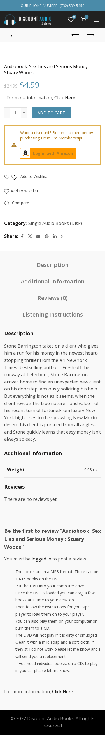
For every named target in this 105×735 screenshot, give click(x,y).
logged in (41, 559)
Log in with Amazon (46, 153)
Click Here (64, 98)
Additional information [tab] (53, 281)
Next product (90, 34)
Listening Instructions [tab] (52, 314)
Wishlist (73, 17)
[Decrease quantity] (7, 112)
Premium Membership (61, 138)
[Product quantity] (15, 112)
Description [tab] (53, 265)
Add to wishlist (24, 191)
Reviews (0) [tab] (52, 298)
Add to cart (51, 112)
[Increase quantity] (24, 112)
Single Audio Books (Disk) (55, 223)
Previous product (76, 34)
